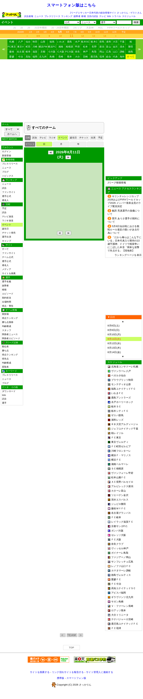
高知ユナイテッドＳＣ (123, 588)
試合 (4, 188)
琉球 (101, 56)
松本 (85, 46)
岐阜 (28, 51)
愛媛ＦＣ (116, 579)
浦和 (108, 41)
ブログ (5, 172)
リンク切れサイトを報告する (68, 672)
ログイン (6, 151)
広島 (108, 51)
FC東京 (12, 46)
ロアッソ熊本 (118, 610)
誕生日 (5, 228)
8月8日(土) (114, 325)
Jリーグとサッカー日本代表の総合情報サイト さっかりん (99, 12)
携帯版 (60, 678)
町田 (28, 46)
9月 (89, 32)
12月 (114, 32)
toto (109, 16)
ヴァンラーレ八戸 (121, 371)
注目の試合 (92, 16)
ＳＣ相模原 (117, 468)
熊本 (69, 56)
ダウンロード (9, 391)
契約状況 (6, 297)
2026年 (20, 32)
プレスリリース (52, 16)
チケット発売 (9, 232)
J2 (21, 27)
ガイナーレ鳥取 (119, 552)
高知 (28, 56)
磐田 (130, 46)
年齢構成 (6, 326)
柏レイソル (117, 433)
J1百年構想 (40, 27)
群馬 (101, 41)
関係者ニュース (10, 334)
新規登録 (6, 155)
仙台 (28, 41)
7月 (75, 32)
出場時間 (6, 302)
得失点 (5, 358)
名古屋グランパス (121, 513)
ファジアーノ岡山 (121, 557)
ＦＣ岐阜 (116, 517)
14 (104, 36)
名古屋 (20, 51)
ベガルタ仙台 (118, 375)
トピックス (7, 176)
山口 (115, 51)
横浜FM (43, 46)
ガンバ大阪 (117, 530)
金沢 (115, 46)
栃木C (94, 41)
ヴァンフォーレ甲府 (122, 473)
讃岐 (122, 51)
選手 (4, 403)
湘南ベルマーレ (119, 464)
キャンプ (6, 241)
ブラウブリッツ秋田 (122, 380)
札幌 (11, 41)
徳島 (130, 51)
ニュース (38, 16)
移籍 (83, 16)
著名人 (5, 200)
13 (93, 36)
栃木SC (85, 41)
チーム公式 (7, 257)
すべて (130, 56)
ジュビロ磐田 (118, 504)
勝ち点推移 (7, 322)
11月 (106, 32)
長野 (94, 46)
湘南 (60, 46)
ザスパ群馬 (117, 415)
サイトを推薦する (40, 672)
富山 (108, 46)
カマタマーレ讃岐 (121, 570)
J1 (14, 27)
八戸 (20, 41)
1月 (30, 32)
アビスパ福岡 (118, 592)
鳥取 (94, 51)
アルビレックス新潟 (122, 486)
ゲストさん (136, 12)
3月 (45, 32)
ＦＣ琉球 (116, 628)
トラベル (116, 16)
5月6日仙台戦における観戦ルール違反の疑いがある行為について (123, 229)
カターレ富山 (118, 490)
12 (82, 36)
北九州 (43, 56)
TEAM (72, 635)
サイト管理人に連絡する (99, 672)
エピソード (7, 293)
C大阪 (60, 51)
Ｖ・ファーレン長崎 (122, 606)
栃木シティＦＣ (119, 411)
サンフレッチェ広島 (122, 561)
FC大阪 (69, 51)
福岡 (35, 56)
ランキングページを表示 (128, 255)
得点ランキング (10, 318)
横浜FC (52, 46)
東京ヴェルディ (119, 442)
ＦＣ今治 (116, 583)
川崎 (35, 46)
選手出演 (6, 237)
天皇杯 (90, 27)
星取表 (5, 367)
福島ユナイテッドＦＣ (123, 388)
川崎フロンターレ (121, 450)
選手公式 (6, 196)
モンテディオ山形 (121, 384)
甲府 (77, 46)
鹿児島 (94, 56)
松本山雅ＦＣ (118, 477)
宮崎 (85, 56)
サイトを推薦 (9, 273)
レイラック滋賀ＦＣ (122, 521)
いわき (60, 41)
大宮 (115, 41)
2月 (38, 32)
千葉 (122, 41)
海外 (122, 56)
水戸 (77, 41)
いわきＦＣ (117, 393)
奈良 (77, 51)
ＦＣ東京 (116, 437)
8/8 (38, 36)
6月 (67, 32)
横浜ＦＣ (116, 459)
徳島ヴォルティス (121, 575)
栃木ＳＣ (116, 406)
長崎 (60, 56)
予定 (124, 32)
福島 (52, 41)
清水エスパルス (119, 499)
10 (60, 36)
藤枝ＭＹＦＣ (118, 508)
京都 (42, 51)
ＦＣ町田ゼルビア (121, 446)
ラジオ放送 (7, 220)
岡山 (101, 51)
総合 (108, 56)
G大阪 (52, 51)
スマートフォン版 (76, 678)
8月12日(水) (114, 343)
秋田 (35, 41)
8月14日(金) (114, 352)
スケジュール (129, 16)
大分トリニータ (119, 614)
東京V (20, 46)
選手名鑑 (6, 281)
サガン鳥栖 (117, 601)
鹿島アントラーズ (121, 397)
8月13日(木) (114, 347)
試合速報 (28, 16)
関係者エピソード (11, 338)
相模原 (69, 46)
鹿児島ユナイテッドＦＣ (124, 623)
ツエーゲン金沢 (119, 495)
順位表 (5, 346)
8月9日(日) (114, 330)
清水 (122, 46)
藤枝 (11, 51)
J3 (28, 27)
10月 (97, 32)
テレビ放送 (7, 216)
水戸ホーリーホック (122, 402)
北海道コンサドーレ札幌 (124, 366)
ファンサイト (9, 192)
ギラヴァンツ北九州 (122, 597)
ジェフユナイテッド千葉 (124, 428)
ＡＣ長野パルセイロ (122, 481)
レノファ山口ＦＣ (121, 566)
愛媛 (11, 56)
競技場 (5, 314)
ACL (100, 27)
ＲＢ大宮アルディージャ (124, 424)
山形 (42, 41)
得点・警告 (7, 306)
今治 (20, 56)
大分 (77, 56)
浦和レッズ (117, 419)
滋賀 (35, 51)
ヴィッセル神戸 (119, 548)
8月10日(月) (114, 334)
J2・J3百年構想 (60, 27)
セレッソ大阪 (118, 535)
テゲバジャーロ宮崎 (122, 619)
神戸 (85, 51)
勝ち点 (5, 350)
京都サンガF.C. (119, 526)
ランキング (66, 16)
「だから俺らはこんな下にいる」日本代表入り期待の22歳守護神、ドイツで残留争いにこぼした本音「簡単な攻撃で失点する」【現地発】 (124, 244)
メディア (6, 269)
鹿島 (69, 41)
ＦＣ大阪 (116, 539)
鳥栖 (52, 56)
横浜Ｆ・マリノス (121, 455)
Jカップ (77, 27)
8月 (82, 32)
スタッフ (6, 330)
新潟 (101, 46)
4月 (52, 32)
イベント (6, 224)
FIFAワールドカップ (118, 27)
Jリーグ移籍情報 (117, 182)
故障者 (77, 16)
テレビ (102, 16)
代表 (115, 56)
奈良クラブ (117, 544)
